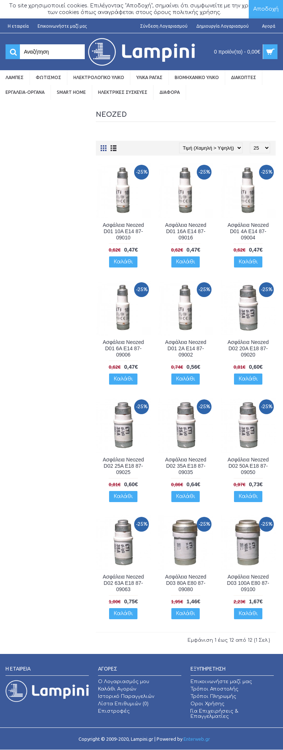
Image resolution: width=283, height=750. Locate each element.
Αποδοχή (266, 9)
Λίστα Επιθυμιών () (123, 703)
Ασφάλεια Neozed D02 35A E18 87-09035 (185, 466)
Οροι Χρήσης (207, 703)
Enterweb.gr (197, 739)
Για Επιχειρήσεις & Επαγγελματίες (214, 714)
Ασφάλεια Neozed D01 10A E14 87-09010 (123, 231)
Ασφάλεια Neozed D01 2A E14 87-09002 (185, 348)
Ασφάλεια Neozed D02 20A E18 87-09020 (248, 348)
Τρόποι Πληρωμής (213, 696)
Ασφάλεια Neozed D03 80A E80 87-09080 (185, 583)
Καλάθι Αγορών (117, 689)
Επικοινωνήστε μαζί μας (221, 681)
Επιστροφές (114, 711)
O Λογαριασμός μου (123, 681)
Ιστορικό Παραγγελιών (126, 696)
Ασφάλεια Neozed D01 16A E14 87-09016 (185, 231)
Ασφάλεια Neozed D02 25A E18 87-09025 (123, 466)
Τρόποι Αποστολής (214, 689)
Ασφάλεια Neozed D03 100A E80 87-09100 (248, 583)
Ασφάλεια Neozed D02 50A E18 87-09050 (248, 466)
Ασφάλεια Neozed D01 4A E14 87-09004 (248, 231)
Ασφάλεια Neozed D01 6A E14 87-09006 (123, 348)
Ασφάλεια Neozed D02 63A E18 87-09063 (123, 583)
